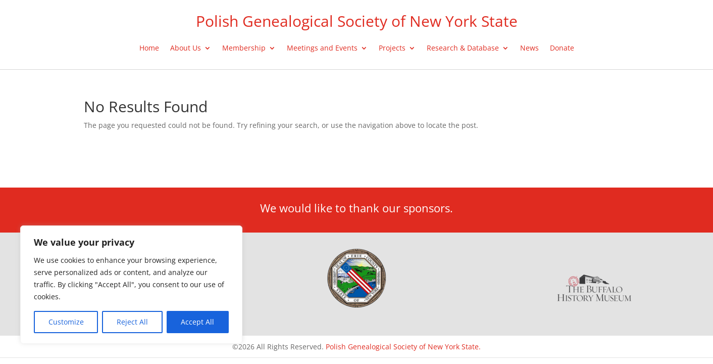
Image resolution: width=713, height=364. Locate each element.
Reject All (132, 322)
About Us (185, 48)
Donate (562, 48)
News (529, 48)
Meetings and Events (322, 48)
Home (149, 48)
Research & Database (463, 48)
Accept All (197, 322)
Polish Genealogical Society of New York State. (403, 346)
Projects (392, 48)
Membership (244, 48)
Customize (66, 322)
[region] (131, 284)
